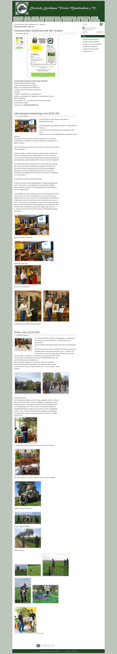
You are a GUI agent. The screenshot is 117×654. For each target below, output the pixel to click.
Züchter (94, 18)
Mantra (69, 651)
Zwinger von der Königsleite (91, 42)
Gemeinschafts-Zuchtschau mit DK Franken (38, 30)
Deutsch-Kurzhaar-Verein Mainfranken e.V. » (27, 24)
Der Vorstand (18, 18)
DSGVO (76, 20)
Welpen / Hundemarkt (69, 18)
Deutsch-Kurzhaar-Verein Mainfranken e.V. (49, 651)
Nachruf (84, 20)
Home (27, 18)
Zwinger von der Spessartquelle (92, 44)
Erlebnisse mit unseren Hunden (34, 20)
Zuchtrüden (18, 20)
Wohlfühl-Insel (94, 20)
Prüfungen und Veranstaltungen (50, 18)
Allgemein (25, 33)
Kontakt (58, 20)
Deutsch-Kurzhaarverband (90, 39)
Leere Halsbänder (84, 18)
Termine (35, 18)
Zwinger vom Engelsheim (90, 46)
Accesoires (49, 20)
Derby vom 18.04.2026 (27, 332)
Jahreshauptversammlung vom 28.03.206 (36, 113)
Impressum (67, 20)
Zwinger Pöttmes (88, 51)
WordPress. (75, 651)
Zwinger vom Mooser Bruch (91, 49)
